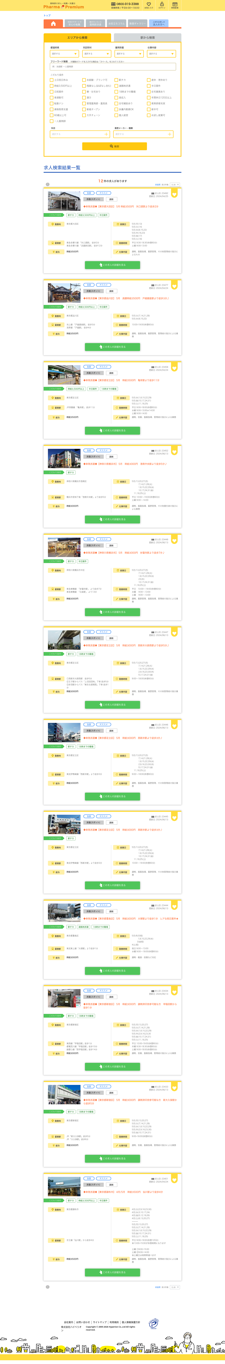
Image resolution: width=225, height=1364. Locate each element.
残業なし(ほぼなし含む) (96, 86)
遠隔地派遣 (122, 86)
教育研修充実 (156, 104)
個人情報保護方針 (131, 1326)
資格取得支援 (59, 110)
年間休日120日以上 (159, 98)
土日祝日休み (59, 80)
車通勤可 (56, 98)
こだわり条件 (57, 75)
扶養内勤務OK (124, 110)
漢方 (86, 98)
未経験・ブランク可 (94, 80)
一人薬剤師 (58, 121)
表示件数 (165, 185)
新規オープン (91, 110)
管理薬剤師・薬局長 (94, 104)
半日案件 (154, 86)
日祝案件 (56, 92)
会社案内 (68, 1326)
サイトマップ (100, 1326)
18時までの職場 (125, 92)
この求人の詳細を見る (112, 267)
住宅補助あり (124, 104)
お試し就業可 (156, 116)
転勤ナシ (56, 104)
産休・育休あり (157, 80)
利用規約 (114, 1326)
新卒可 (152, 110)
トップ (47, 15)
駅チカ (120, 80)
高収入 (120, 98)
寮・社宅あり (91, 92)
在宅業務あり (156, 92)
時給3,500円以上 (61, 86)
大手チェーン (91, 116)
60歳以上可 (58, 116)
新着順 (157, 185)
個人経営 (121, 116)
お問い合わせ (83, 1326)
